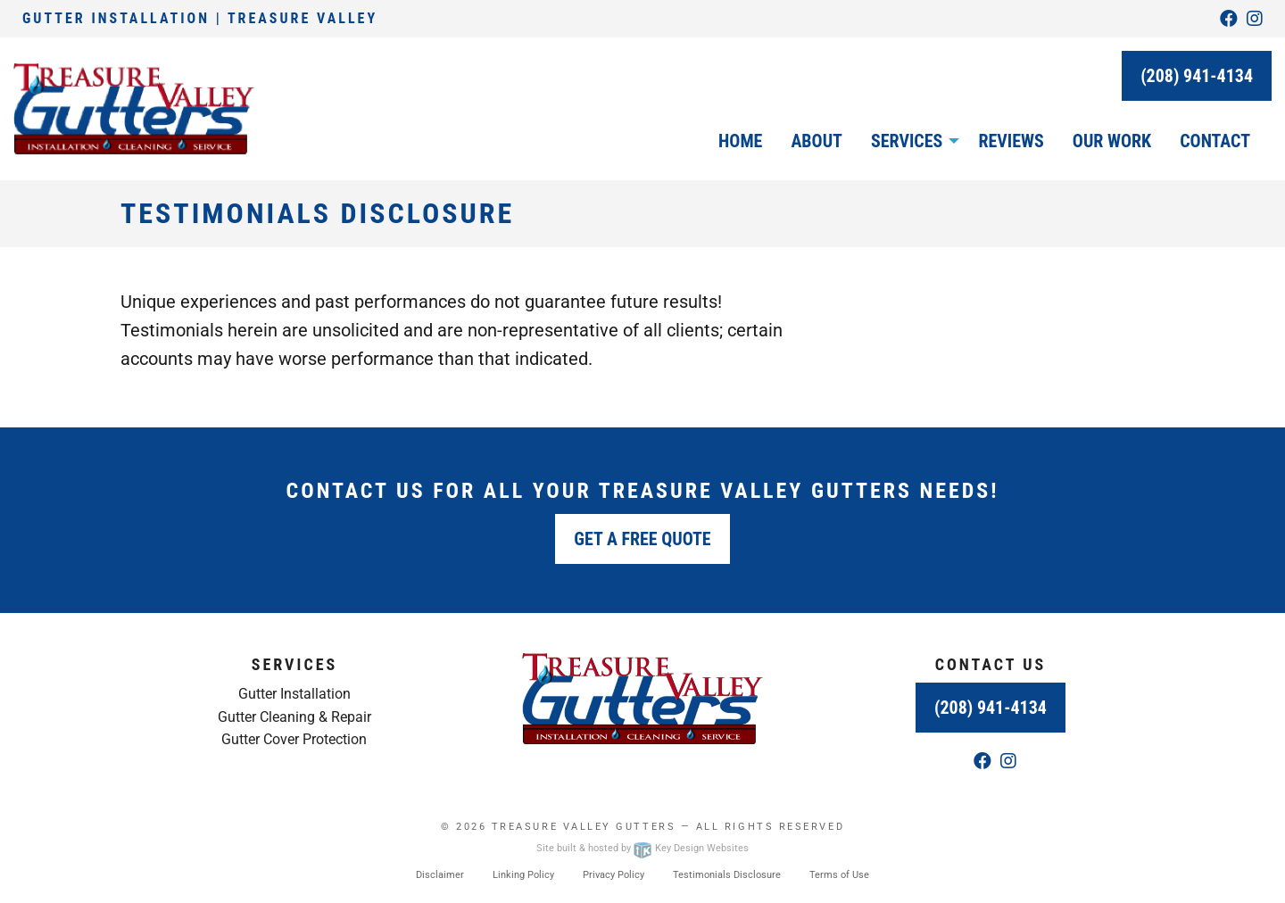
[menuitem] (910, 141)
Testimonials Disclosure (727, 875)
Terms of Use (839, 875)
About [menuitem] (816, 141)
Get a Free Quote (642, 539)
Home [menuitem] (740, 141)
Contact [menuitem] (1215, 141)
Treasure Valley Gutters (584, 827)
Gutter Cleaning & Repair (294, 716)
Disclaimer (440, 875)
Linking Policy (523, 875)
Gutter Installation (294, 693)
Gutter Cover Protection (294, 739)
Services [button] (906, 141)
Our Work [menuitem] (1112, 141)
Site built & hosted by (642, 848)
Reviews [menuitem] (1010, 141)
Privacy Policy (613, 875)
